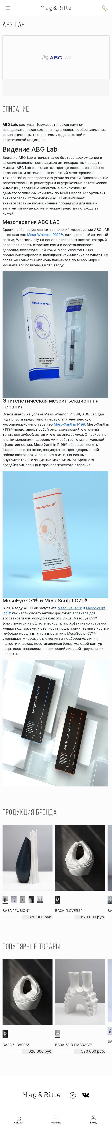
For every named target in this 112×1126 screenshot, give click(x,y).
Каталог (19, 1122)
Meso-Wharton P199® (45, 235)
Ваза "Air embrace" (74, 1045)
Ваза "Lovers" (68, 910)
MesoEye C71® (70, 608)
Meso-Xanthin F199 (69, 424)
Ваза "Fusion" (16, 910)
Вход (93, 1122)
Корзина (56, 1122)
